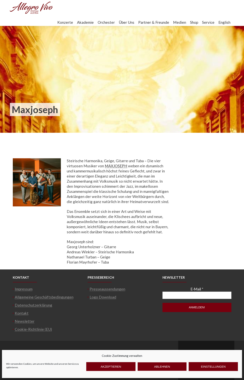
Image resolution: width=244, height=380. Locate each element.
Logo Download (103, 297)
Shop (194, 22)
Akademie (85, 22)
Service (208, 22)
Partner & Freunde (153, 22)
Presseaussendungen (107, 289)
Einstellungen (213, 366)
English (224, 22)
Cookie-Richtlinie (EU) (33, 329)
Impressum (23, 289)
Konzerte (65, 22)
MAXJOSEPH (116, 166)
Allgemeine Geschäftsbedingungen (44, 297)
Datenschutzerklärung (33, 305)
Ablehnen (162, 366)
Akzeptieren (111, 366)
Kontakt (22, 313)
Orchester (106, 22)
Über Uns (126, 22)
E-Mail (197, 289)
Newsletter (24, 321)
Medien (179, 22)
